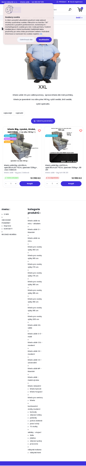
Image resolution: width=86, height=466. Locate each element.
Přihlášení (62, 2)
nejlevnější (8, 113)
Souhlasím (44, 39)
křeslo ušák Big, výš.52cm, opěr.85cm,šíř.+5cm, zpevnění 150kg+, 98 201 (64, 168)
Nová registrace (76, 2)
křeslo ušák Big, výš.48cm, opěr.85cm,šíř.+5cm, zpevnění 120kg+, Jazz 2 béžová (21, 168)
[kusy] (11, 183)
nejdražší (19, 113)
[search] (70, 10)
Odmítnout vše (26, 39)
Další (78, 17)
